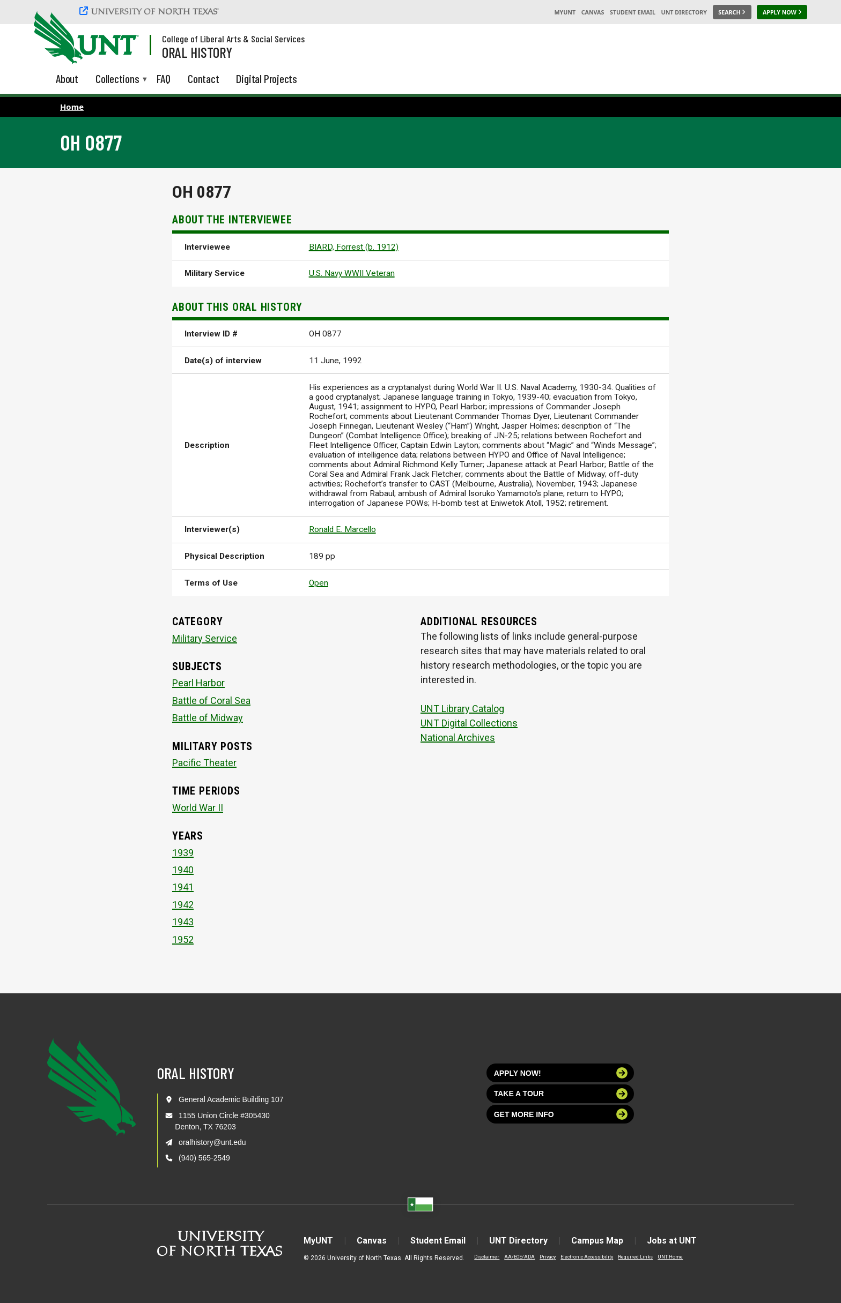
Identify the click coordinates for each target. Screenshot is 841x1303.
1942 (183, 904)
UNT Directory (684, 12)
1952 (183, 939)
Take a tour (561, 1093)
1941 (183, 887)
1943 (183, 921)
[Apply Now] (782, 12)
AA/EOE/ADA (519, 1257)
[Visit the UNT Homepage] (122, 38)
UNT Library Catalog (462, 708)
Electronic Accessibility (586, 1257)
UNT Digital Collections (469, 723)
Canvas (592, 12)
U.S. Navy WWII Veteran (352, 273)
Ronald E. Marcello (342, 529)
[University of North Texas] (150, 11)
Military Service (204, 638)
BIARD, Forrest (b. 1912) (354, 247)
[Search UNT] (732, 12)
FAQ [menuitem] (164, 78)
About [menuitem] (67, 78)
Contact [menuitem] (203, 78)
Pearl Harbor (198, 682)
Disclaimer (486, 1257)
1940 (183, 869)
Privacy (548, 1257)
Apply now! (561, 1073)
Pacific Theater (204, 762)
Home (72, 106)
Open (318, 583)
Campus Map (597, 1240)
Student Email (632, 12)
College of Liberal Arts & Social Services (233, 38)
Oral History (197, 52)
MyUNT (565, 12)
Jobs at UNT (672, 1240)
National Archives (457, 737)
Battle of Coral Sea (211, 700)
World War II (197, 807)
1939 (183, 852)
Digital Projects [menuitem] (266, 78)
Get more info (561, 1114)
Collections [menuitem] (117, 79)
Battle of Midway (207, 717)
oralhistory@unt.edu (212, 1142)
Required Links (635, 1257)
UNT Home (670, 1257)
